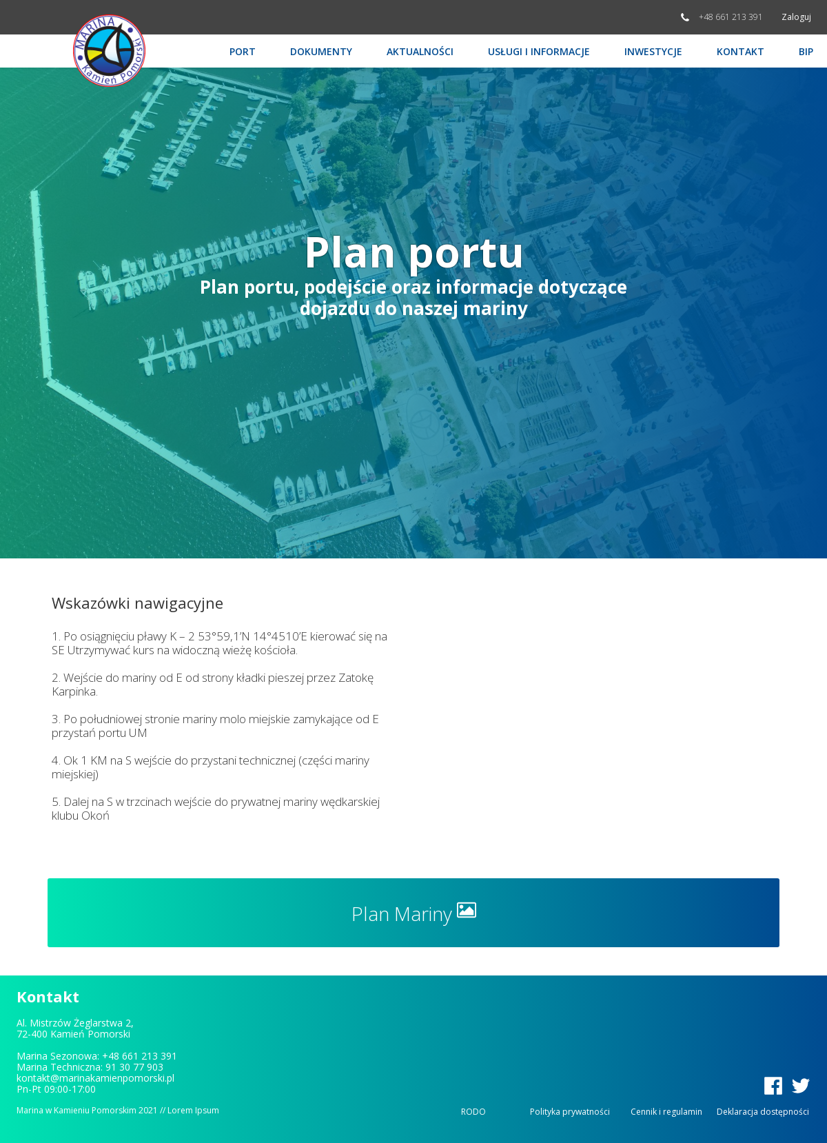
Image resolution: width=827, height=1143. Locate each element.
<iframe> (615, 715)
